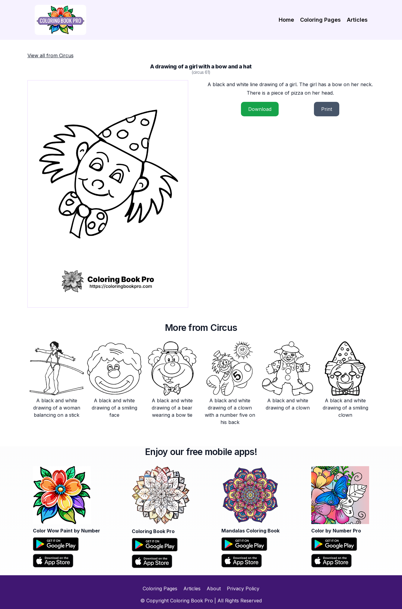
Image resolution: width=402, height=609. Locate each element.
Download (259, 109)
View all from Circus (50, 55)
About (214, 588)
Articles (357, 20)
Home (286, 20)
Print (326, 109)
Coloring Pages (320, 20)
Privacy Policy (243, 588)
